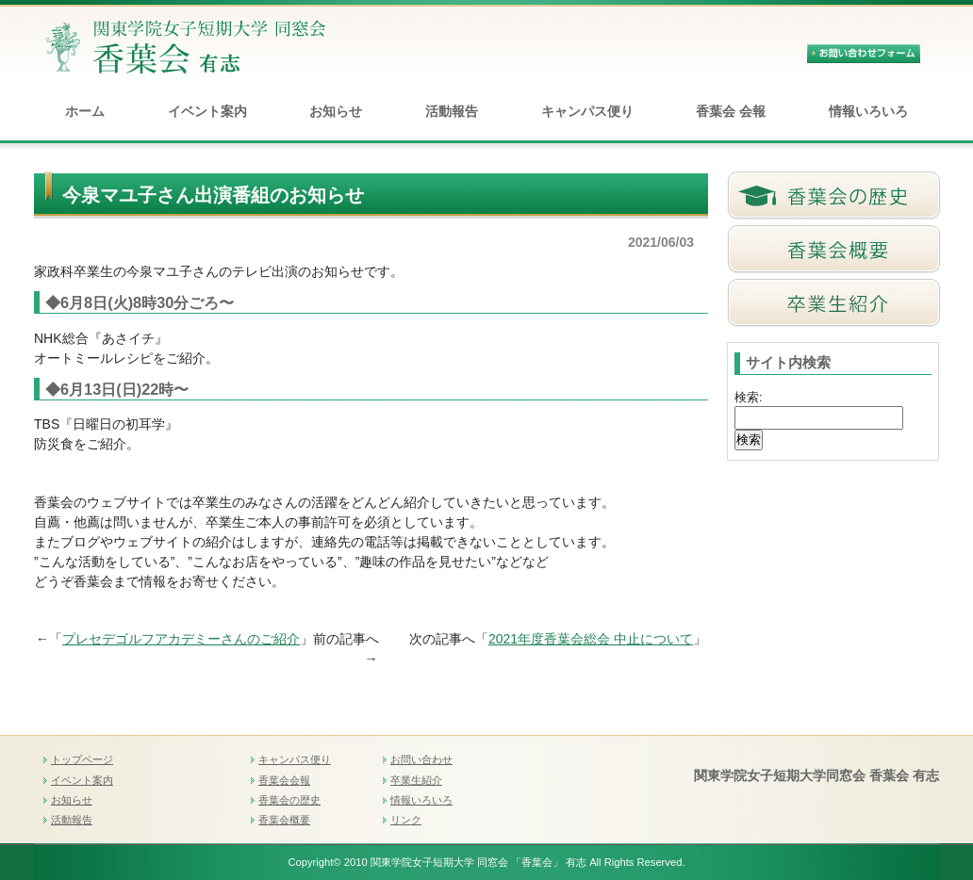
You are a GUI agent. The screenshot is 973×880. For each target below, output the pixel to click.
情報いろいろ (868, 111)
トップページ (82, 759)
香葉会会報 (284, 780)
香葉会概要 (284, 819)
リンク (405, 819)
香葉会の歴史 (289, 800)
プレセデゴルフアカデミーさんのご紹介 (181, 638)
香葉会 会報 (731, 111)
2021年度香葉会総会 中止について (590, 638)
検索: (748, 397)
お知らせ (335, 111)
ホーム (85, 111)
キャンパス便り (587, 111)
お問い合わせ (421, 759)
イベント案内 (207, 111)
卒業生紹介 (416, 780)
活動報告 (451, 111)
